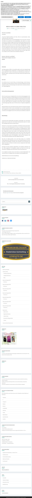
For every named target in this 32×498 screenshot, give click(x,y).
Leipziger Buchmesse (7, 275)
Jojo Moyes (7, 173)
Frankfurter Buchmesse (7, 273)
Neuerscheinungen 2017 (7, 280)
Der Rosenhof (5, 461)
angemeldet (8, 192)
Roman (17, 173)
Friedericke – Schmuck (5, 440)
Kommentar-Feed (6, 482)
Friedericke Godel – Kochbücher (7, 441)
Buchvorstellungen (6, 269)
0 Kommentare (22, 28)
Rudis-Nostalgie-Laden (6, 439)
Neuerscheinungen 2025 (7, 301)
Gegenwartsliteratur (6, 171)
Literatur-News (5, 271)
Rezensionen (5, 310)
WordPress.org (5, 484)
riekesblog (16, 28)
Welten (20, 173)
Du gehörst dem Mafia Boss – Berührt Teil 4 (10, 452)
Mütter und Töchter (6, 458)
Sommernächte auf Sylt (7, 456)
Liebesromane (5, 316)
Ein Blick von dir (5, 454)
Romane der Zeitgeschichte (8, 318)
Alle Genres (5, 294)
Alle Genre (5, 281)
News (4, 277)
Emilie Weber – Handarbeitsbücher (8, 443)
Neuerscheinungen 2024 (7, 297)
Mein (10, 173)
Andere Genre (5, 311)
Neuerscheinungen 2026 (7, 305)
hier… (25, 430)
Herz (4, 173)
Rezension (13, 173)
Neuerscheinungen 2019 (7, 284)
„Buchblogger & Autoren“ (6, 232)
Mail (11, 354)
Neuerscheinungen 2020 (7, 288)
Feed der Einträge (6, 480)
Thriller (4, 320)
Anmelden (4, 477)
